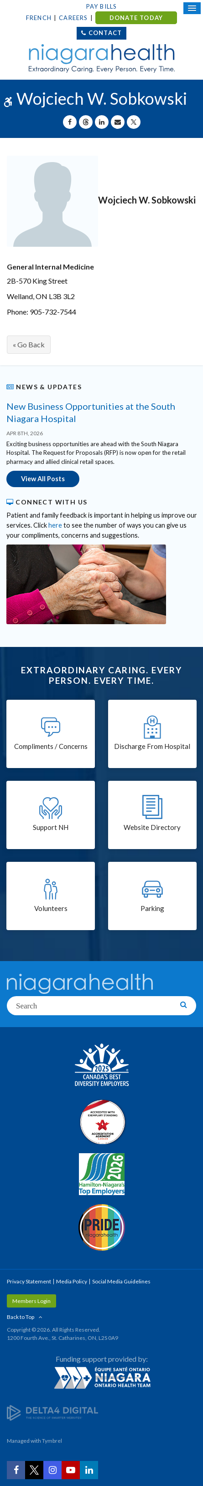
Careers (73, 17)
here (55, 525)
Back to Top (20, 1316)
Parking (152, 908)
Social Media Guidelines (121, 1281)
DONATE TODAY (136, 17)
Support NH (50, 827)
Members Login (31, 1301)
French (39, 17)
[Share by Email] (118, 122)
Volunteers (51, 908)
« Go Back (29, 344)
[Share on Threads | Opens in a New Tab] (86, 122)
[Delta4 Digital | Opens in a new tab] (52, 1412)
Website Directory (152, 827)
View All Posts (43, 479)
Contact (105, 32)
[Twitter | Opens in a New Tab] (34, 1470)
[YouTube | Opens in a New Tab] (71, 1470)
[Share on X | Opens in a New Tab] (134, 122)
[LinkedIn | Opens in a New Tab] (89, 1470)
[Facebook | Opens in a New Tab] (16, 1470)
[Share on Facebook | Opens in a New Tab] (70, 122)
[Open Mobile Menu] (192, 8)
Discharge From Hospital (152, 746)
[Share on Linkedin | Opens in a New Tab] (102, 122)
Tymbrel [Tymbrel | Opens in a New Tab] (52, 1440)
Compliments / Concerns (51, 746)
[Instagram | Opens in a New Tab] (52, 1470)
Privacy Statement (29, 1281)
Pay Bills (101, 6)
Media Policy (71, 1281)
